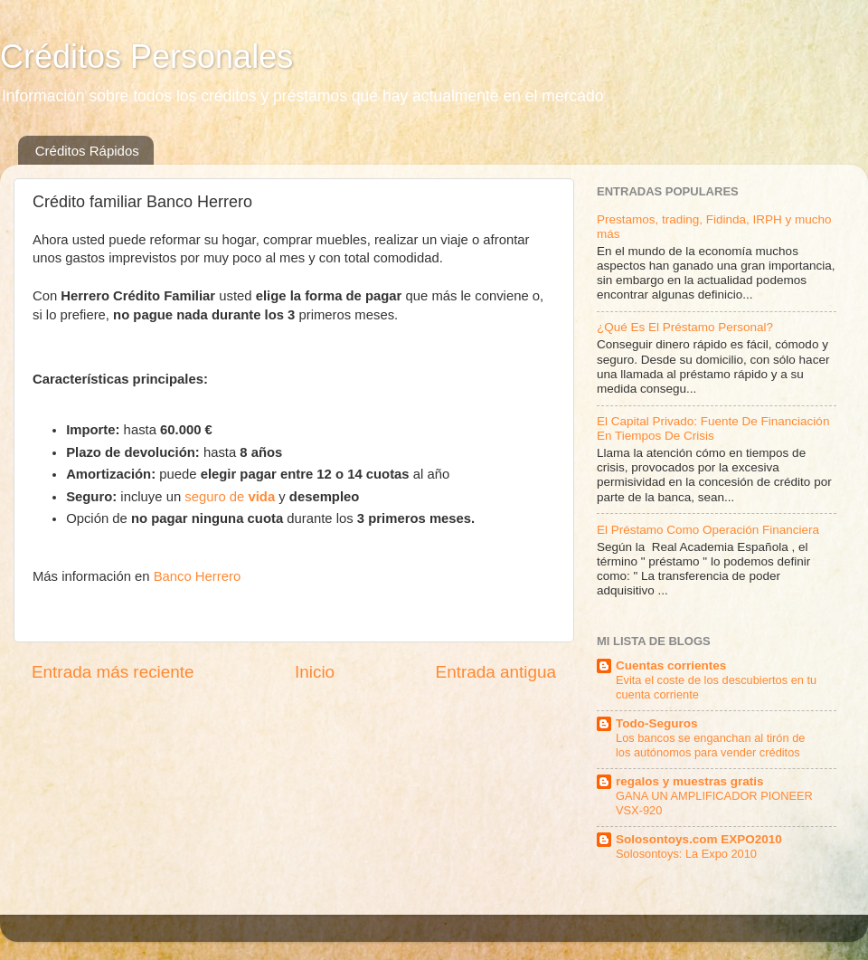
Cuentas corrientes (671, 665)
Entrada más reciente (113, 671)
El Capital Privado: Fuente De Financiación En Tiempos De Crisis (713, 428)
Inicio (315, 671)
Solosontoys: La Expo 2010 (686, 853)
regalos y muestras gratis (690, 781)
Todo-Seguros (657, 723)
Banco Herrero (197, 576)
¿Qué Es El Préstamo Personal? (685, 327)
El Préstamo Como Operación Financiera (708, 530)
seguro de (229, 497)
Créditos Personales (146, 56)
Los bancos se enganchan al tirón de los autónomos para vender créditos (710, 745)
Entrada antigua (496, 671)
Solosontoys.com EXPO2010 (699, 839)
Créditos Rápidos (87, 150)
